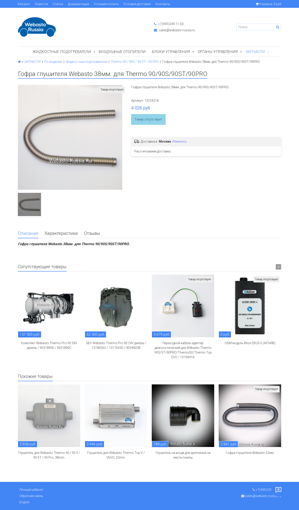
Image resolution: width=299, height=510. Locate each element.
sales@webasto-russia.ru (174, 30)
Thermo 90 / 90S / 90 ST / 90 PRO (135, 61)
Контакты (163, 4)
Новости (41, 4)
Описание (28, 233)
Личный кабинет (31, 489)
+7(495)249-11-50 (169, 23)
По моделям (53, 61)
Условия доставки (137, 4)
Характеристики (61, 233)
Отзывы (92, 233)
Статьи (58, 4)
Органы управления (218, 51)
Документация (78, 4)
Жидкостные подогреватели (62, 51)
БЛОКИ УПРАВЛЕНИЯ (171, 51)
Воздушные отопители (122, 51)
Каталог (24, 4)
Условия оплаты (106, 4)
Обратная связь (31, 496)
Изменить (179, 141)
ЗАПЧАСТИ (255, 51)
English (24, 502)
